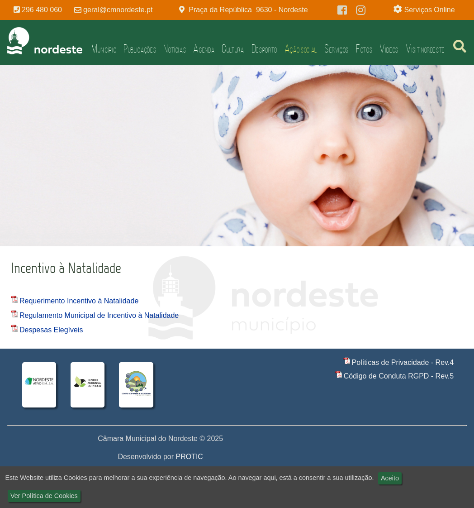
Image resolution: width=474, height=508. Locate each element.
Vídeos (388, 49)
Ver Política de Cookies (44, 495)
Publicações (139, 49)
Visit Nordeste (425, 49)
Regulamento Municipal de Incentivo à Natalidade (99, 315)
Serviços (336, 49)
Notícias (174, 49)
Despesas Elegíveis (51, 330)
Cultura (233, 49)
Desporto (264, 49)
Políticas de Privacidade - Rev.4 (403, 362)
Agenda (203, 49)
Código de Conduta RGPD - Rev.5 (399, 376)
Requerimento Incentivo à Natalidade (78, 301)
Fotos (364, 49)
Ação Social (300, 49)
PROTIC (189, 456)
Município (103, 49)
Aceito (390, 478)
